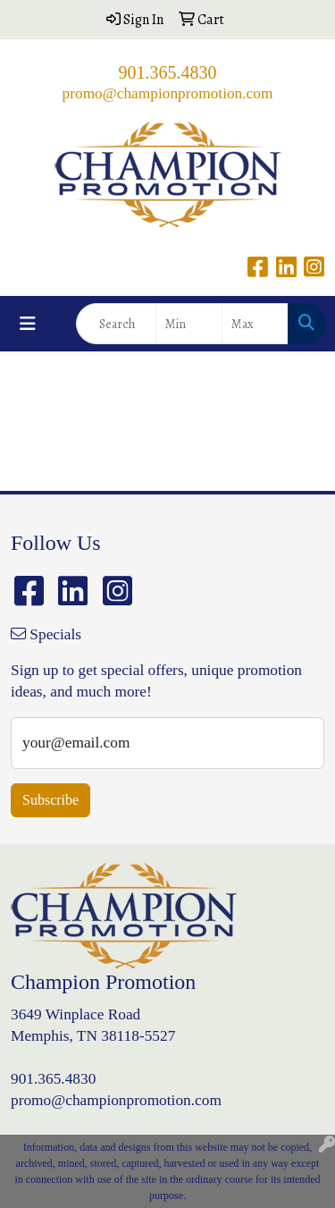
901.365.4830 (168, 72)
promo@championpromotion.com (168, 93)
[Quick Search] (116, 323)
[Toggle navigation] (27, 324)
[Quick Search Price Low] (188, 323)
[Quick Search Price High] (255, 323)
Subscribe (50, 799)
